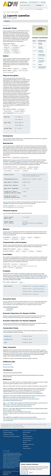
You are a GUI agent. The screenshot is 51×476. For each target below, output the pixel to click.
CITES (5, 342)
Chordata (40, 47)
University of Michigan (7, 432)
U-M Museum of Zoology (8, 434)
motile (30, 237)
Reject (31, 472)
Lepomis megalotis (23, 353)
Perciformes (41, 58)
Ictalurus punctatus (38, 288)
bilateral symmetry (20, 111)
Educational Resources (28, 438)
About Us (25, 434)
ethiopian (6, 50)
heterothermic (8, 111)
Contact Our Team (7, 472)
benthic (15, 70)
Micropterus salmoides (30, 276)
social (22, 239)
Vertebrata (40, 50)
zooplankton (19, 267)
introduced (14, 45)
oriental (6, 49)
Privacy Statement (27, 448)
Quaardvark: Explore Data (28, 444)
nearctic (6, 45)
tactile (24, 251)
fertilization (8, 170)
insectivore (23, 264)
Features (7, 21)
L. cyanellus (17, 35)
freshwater (24, 68)
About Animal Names (27, 436)
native (22, 45)
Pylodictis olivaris (20, 278)
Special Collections (27, 440)
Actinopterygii (41, 54)
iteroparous (22, 167)
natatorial (15, 237)
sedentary (37, 237)
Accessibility (25, 446)
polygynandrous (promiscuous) (20, 157)
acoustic (26, 249)
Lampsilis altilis (10, 308)
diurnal (23, 237)
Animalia (8, 12)
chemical (39, 251)
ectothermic (21, 109)
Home (4, 12)
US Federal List (8, 339)
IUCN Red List (7, 336)
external (17, 170)
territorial (15, 239)
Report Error (5, 474)
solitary (6, 239)
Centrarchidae (41, 60)
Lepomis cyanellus (14, 12)
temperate (16, 68)
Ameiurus (37, 278)
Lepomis (40, 64)
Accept (24, 472)
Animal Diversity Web (33, 2)
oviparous (25, 170)
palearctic (7, 47)
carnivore (14, 264)
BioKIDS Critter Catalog (8, 366)
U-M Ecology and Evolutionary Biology (11, 436)
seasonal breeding (33, 167)
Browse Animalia (26, 432)
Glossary (25, 442)
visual (19, 249)
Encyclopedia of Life (7, 364)
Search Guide (39, 9)
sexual (35, 168)
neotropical (7, 52)
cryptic (21, 282)
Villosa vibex (9, 310)
